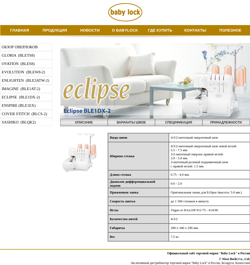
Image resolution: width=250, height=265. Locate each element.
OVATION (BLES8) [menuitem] (18, 64)
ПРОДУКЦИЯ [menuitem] (55, 30)
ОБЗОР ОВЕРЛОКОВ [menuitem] (20, 47)
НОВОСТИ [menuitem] (90, 30)
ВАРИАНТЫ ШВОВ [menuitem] (131, 122)
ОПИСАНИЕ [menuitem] (84, 122)
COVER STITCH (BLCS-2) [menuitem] (24, 114)
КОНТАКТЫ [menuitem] (195, 30)
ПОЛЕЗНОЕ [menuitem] (230, 30)
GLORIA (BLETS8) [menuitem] (18, 55)
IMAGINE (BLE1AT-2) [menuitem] (21, 89)
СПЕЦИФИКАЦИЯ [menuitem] (178, 122)
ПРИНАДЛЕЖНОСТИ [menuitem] (226, 122)
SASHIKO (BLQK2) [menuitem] (19, 122)
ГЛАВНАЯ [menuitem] (19, 30)
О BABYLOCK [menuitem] (125, 30)
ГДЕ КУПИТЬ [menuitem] (160, 30)
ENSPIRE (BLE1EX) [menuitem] (19, 105)
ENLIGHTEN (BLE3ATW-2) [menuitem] (25, 80)
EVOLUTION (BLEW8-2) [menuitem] (23, 72)
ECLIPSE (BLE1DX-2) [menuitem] (21, 97)
